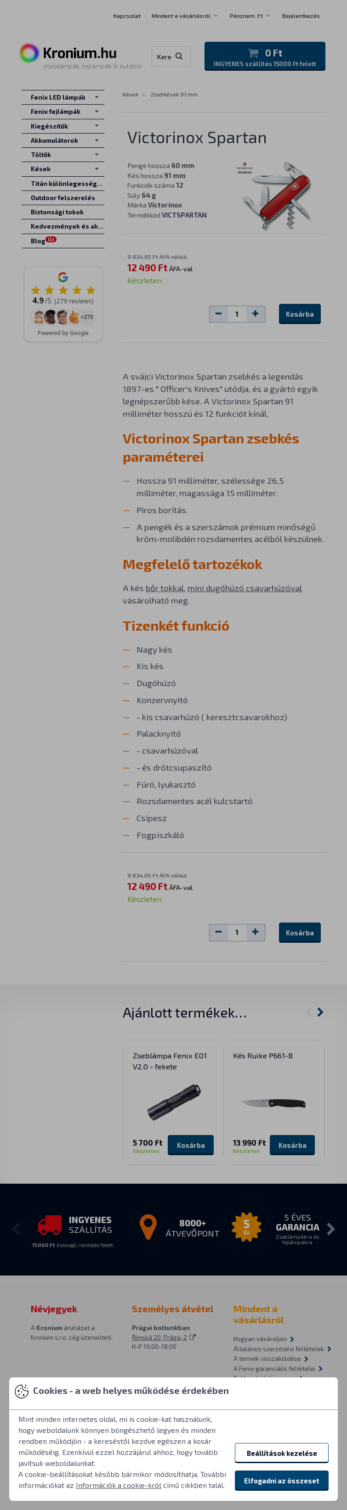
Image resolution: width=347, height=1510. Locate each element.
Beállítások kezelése (282, 1453)
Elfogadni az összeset (281, 1480)
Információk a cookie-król (118, 1485)
